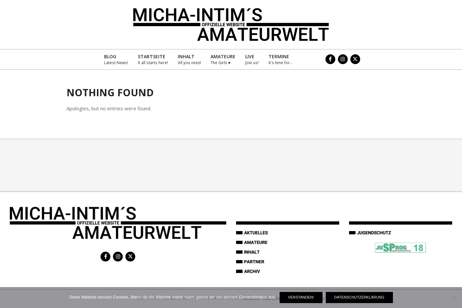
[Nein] (454, 297)
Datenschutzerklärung (359, 297)
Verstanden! (301, 297)
